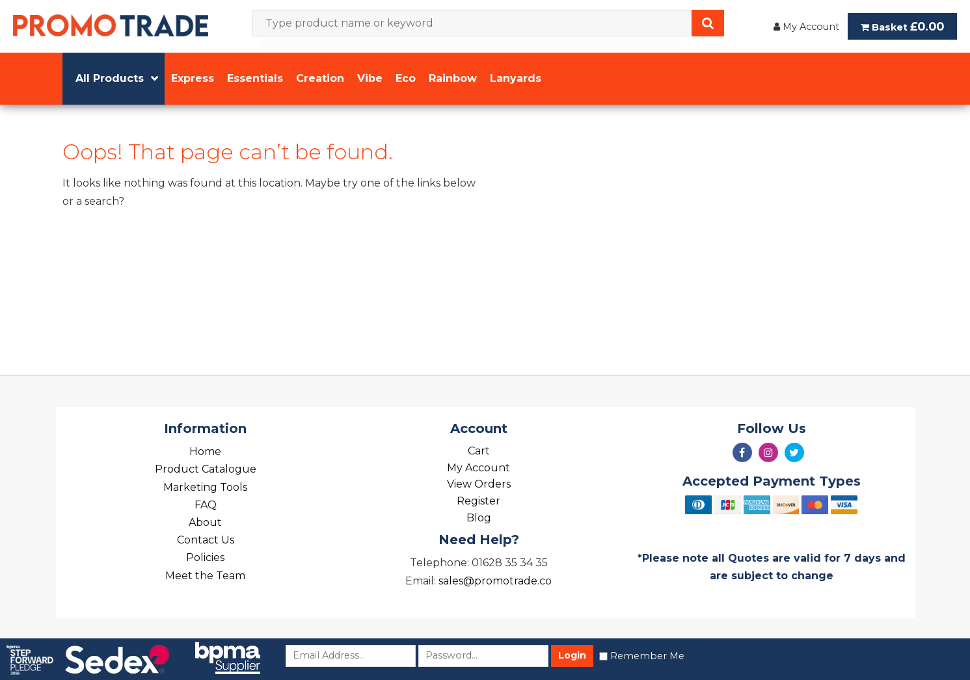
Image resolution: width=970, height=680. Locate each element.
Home (205, 451)
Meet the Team (205, 575)
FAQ (206, 505)
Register (478, 501)
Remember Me (647, 656)
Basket (902, 26)
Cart (479, 451)
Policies (205, 557)
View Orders (479, 484)
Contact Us (205, 540)
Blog (478, 518)
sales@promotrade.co (495, 581)
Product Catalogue (205, 469)
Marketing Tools (205, 487)
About (205, 522)
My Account (806, 27)
